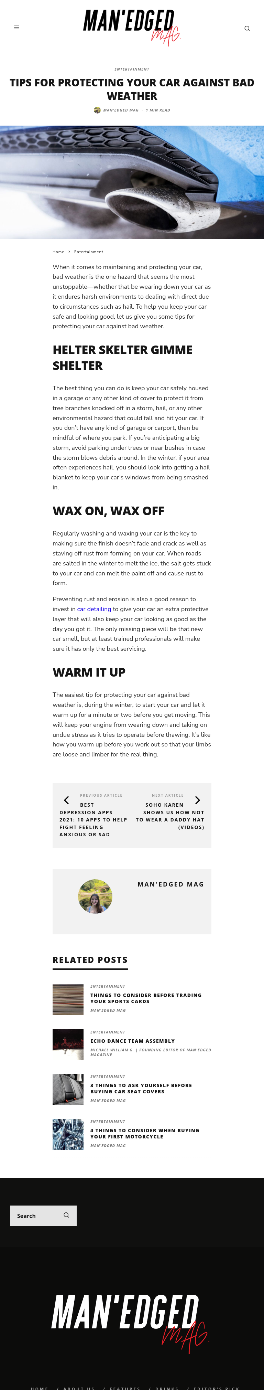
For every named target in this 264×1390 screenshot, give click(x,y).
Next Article (168, 795)
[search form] (43, 1216)
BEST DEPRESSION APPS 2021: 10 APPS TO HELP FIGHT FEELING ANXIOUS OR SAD (93, 820)
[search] (66, 1216)
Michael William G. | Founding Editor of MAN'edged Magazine (150, 1052)
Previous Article (101, 795)
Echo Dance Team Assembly (132, 1041)
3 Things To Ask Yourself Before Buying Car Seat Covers (141, 1088)
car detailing (94, 609)
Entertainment (131, 69)
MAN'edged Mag (121, 110)
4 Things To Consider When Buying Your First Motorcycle (145, 1133)
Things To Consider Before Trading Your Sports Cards (146, 998)
